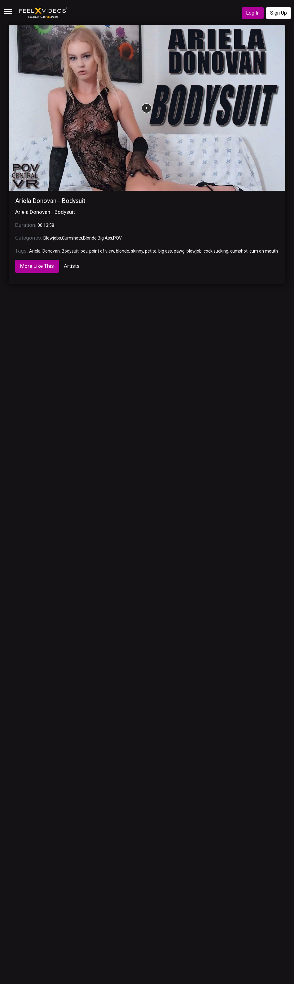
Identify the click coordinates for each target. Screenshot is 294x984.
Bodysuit (70, 251)
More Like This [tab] (37, 266)
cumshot (239, 251)
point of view (101, 251)
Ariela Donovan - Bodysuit (50, 200)
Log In (253, 13)
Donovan (51, 251)
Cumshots (72, 238)
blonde (122, 251)
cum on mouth (263, 251)
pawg (179, 251)
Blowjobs (52, 238)
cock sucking (216, 251)
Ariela (35, 251)
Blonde (90, 238)
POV (117, 238)
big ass (165, 251)
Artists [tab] (72, 266)
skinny (137, 251)
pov (84, 251)
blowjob (194, 251)
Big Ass (105, 238)
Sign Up (278, 13)
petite (150, 251)
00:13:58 (45, 225)
